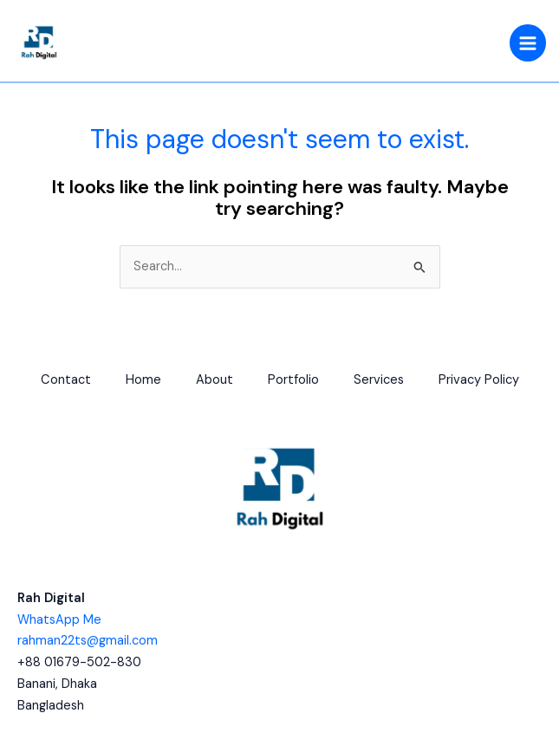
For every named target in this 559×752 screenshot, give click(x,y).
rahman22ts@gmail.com (87, 640)
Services (379, 380)
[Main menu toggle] (528, 42)
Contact (66, 380)
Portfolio (293, 380)
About (214, 380)
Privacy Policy (479, 380)
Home (143, 380)
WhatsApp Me (59, 620)
